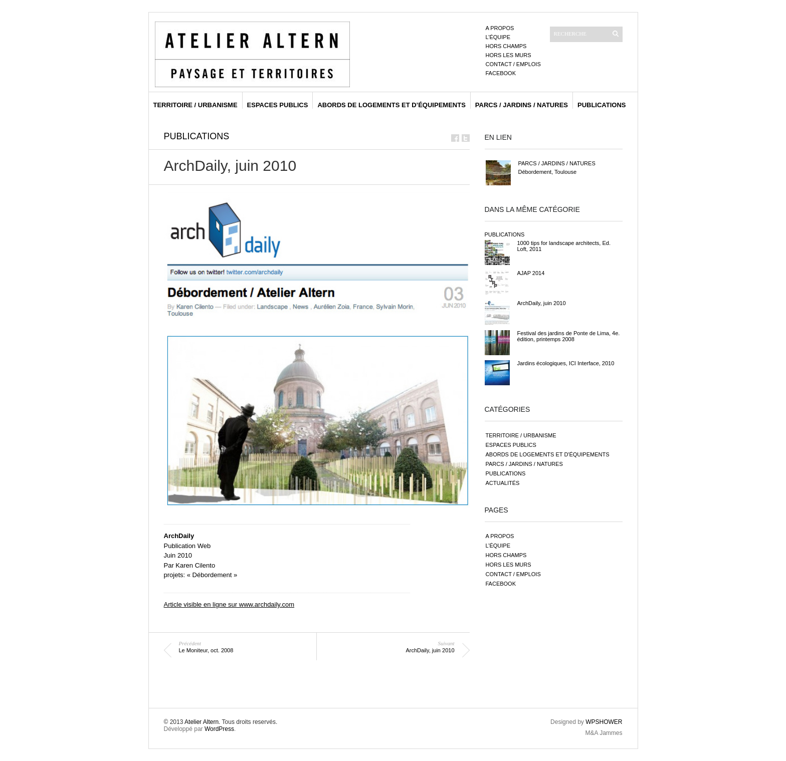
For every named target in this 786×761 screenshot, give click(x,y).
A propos (500, 28)
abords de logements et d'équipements (548, 454)
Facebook (501, 73)
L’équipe (498, 37)
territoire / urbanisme (195, 105)
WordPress (219, 728)
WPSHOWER (603, 721)
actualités (503, 483)
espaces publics (277, 105)
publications (601, 105)
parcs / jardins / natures (521, 105)
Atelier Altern (201, 721)
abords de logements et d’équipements (391, 105)
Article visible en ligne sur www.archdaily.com (229, 604)
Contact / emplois (513, 64)
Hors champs (506, 46)
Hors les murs (508, 55)
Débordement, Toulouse (547, 172)
